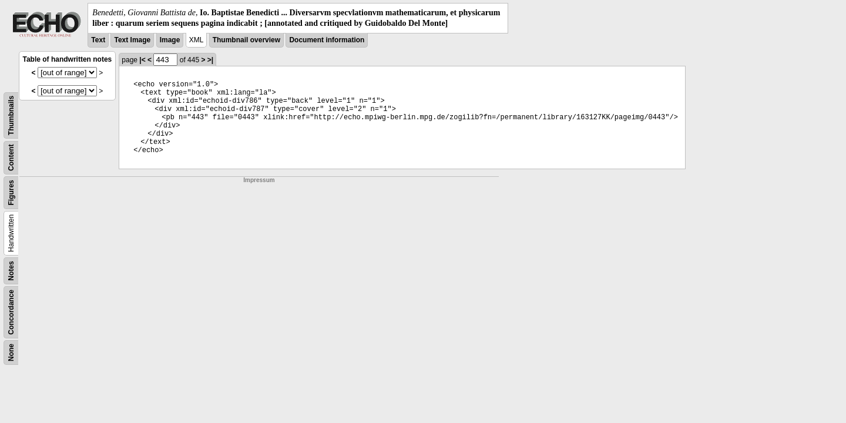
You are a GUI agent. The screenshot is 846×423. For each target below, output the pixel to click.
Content (11, 158)
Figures (11, 193)
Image (170, 40)
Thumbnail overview (246, 40)
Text (98, 40)
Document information (326, 40)
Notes (11, 271)
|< (142, 60)
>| (210, 60)
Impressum (258, 180)
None (11, 352)
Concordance (11, 312)
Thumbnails (11, 115)
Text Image (132, 40)
